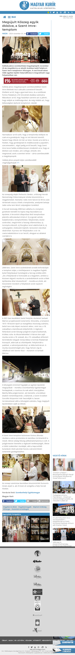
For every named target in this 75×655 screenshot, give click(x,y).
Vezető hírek (59, 455)
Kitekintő (37, 640)
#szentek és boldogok (20, 509)
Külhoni (29, 640)
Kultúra (70, 640)
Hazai (5, 33)
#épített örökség (39, 507)
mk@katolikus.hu (53, 651)
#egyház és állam (10, 507)
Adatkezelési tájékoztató (50, 653)
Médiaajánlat (29, 653)
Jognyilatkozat (38, 653)
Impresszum (21, 653)
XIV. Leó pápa (19, 640)
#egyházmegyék (25, 507)
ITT (18, 163)
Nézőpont (61, 640)
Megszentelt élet (49, 640)
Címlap (4, 640)
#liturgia (6, 509)
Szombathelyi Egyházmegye (28, 492)
